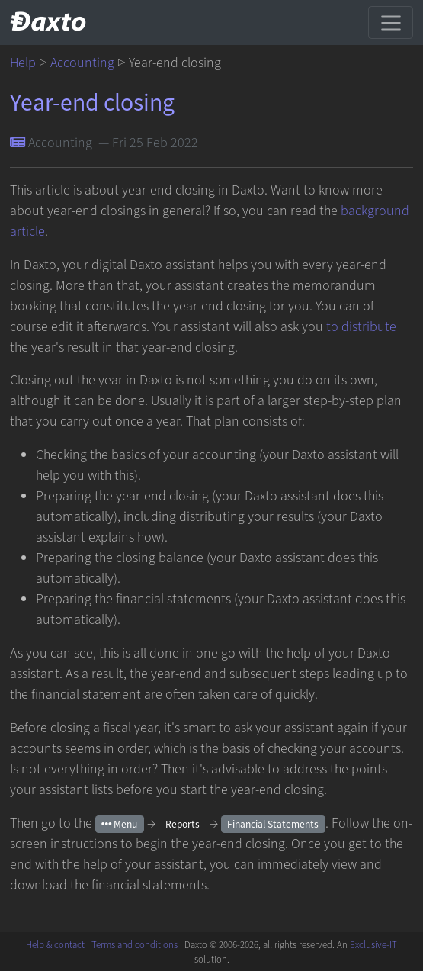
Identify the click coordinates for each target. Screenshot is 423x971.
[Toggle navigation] (390, 22)
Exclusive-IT (373, 945)
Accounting (82, 62)
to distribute (361, 326)
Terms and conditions (134, 945)
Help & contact (55, 945)
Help (23, 62)
